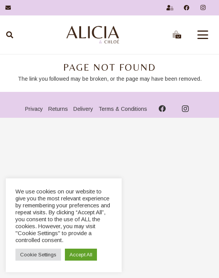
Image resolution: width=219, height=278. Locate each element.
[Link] (8, 8)
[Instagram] (202, 7)
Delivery (83, 109)
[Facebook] (186, 7)
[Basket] (176, 34)
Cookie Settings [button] (38, 255)
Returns (58, 109)
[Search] (9, 34)
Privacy (34, 109)
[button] (202, 34)
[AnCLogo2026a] (93, 34)
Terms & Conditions (122, 109)
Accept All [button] (81, 255)
